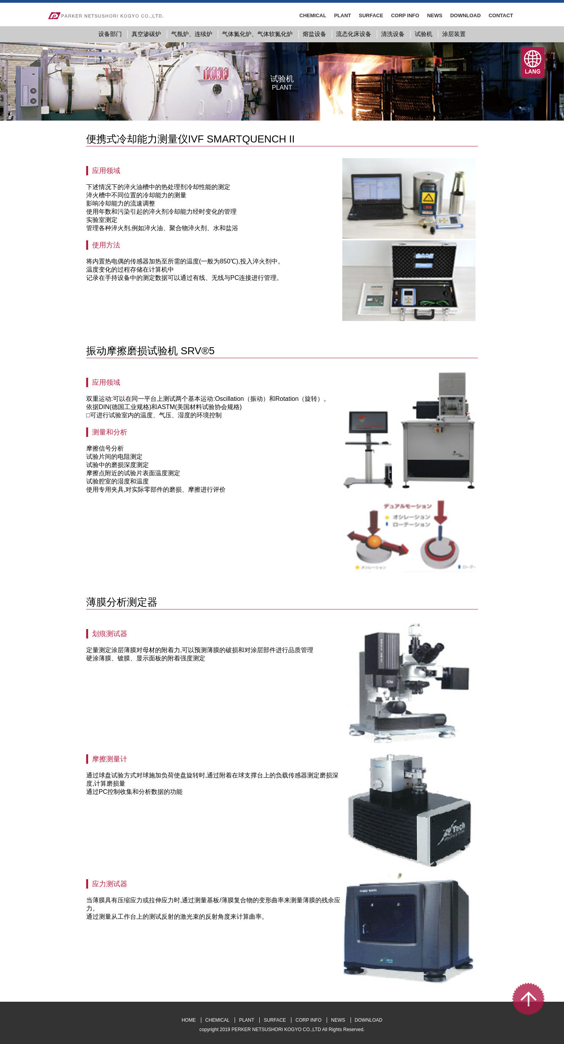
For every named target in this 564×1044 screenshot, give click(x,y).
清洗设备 (393, 34)
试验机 (423, 34)
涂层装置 (454, 34)
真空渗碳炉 (146, 34)
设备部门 (110, 34)
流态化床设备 (353, 34)
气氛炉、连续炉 (191, 34)
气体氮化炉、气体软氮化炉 (257, 34)
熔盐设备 (314, 34)
